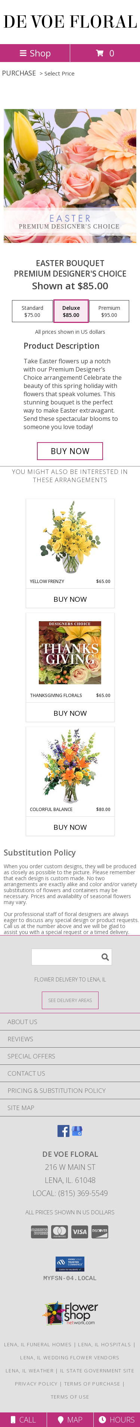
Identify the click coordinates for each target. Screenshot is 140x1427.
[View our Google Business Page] (77, 1134)
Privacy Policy (36, 1383)
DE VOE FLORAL (70, 22)
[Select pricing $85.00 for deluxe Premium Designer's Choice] (71, 311)
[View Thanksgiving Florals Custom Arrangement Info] (70, 652)
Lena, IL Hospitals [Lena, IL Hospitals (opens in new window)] (104, 1344)
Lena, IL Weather (30, 1370)
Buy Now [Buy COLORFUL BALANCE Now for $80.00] (70, 827)
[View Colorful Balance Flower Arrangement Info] (70, 767)
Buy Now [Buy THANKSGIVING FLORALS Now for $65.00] (70, 713)
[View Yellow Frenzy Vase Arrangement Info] (70, 539)
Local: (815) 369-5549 (70, 1193)
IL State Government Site (97, 1370)
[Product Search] (71, 957)
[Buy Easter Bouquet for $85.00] (70, 451)
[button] (70, 1264)
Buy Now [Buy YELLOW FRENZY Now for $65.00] (70, 599)
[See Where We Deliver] (70, 1000)
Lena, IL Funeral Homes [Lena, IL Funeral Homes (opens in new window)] (38, 1344)
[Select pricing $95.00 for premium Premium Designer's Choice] (109, 311)
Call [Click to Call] (23, 1420)
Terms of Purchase (92, 1383)
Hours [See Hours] (117, 1420)
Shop (35, 53)
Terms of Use (70, 1396)
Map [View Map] (70, 1420)
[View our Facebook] (63, 1134)
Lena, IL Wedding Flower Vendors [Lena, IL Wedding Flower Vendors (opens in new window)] (69, 1357)
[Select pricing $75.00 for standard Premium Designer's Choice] (32, 311)
